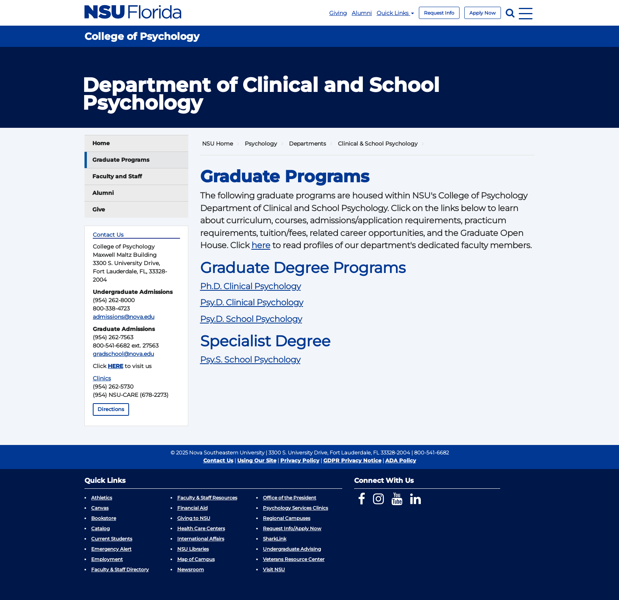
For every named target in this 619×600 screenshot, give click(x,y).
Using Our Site (256, 460)
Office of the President (289, 498)
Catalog (100, 528)
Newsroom (190, 569)
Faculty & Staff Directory (120, 569)
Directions (111, 409)
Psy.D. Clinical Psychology (251, 302)
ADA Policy (400, 460)
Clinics (102, 378)
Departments (307, 143)
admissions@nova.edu (123, 316)
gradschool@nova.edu (123, 353)
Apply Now (482, 13)
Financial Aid (192, 508)
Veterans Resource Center (294, 559)
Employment (107, 559)
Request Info (439, 13)
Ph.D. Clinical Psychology (250, 286)
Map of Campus (196, 559)
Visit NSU (274, 569)
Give (98, 209)
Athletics (101, 498)
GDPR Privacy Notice (352, 460)
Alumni (362, 13)
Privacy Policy (299, 460)
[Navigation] (526, 13)
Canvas (100, 508)
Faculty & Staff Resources (207, 498)
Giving (338, 13)
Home (101, 143)
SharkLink (274, 539)
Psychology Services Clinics (295, 508)
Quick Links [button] (395, 13)
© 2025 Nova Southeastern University (217, 452)
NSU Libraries (193, 549)
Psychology (261, 143)
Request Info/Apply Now (292, 528)
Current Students (111, 539)
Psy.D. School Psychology (251, 319)
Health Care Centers (201, 528)
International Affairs (200, 539)
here (260, 245)
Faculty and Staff (117, 176)
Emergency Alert (111, 549)
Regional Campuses (286, 518)
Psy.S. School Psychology (250, 359)
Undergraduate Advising (292, 549)
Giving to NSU (193, 518)
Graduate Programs (120, 159)
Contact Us (218, 460)
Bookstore (103, 518)
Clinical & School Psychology (378, 143)
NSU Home (217, 143)
